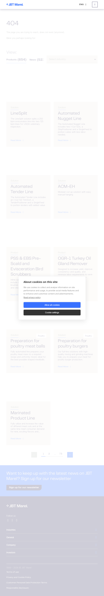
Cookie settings (67, 308)
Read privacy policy (32, 301)
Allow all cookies (37, 308)
